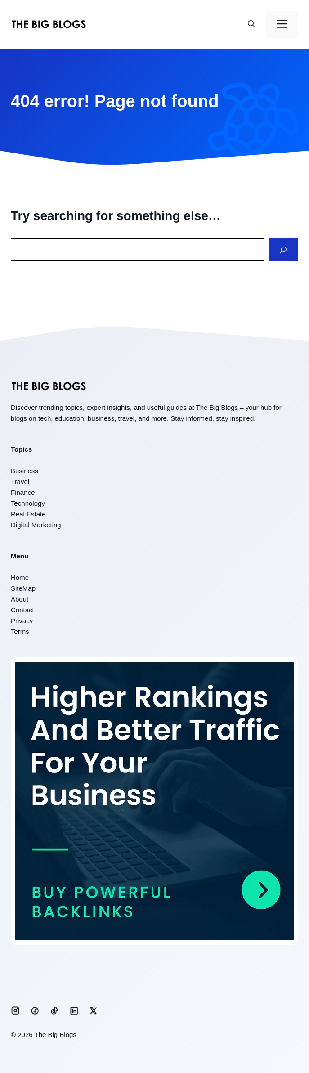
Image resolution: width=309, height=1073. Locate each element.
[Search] (283, 249)
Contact (22, 610)
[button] (251, 24)
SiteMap (23, 588)
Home (20, 577)
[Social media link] (15, 1010)
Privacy (22, 620)
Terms (20, 631)
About (19, 599)
